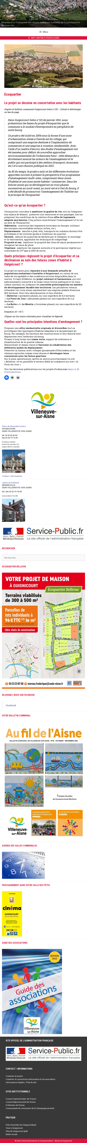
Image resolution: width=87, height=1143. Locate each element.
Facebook (11, 705)
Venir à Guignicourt (14, 1128)
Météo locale (11, 1134)
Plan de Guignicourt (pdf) (17, 1131)
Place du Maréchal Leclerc (14, 426)
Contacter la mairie (14, 1076)
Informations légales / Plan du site (21, 1082)
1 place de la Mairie (10, 482)
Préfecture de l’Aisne (15, 1105)
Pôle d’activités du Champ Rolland (21, 1125)
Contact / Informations (12, 476)
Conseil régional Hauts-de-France (21, 1098)
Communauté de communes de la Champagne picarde (30, 1108)
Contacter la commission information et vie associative (30, 1079)
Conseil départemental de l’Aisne (21, 1102)
